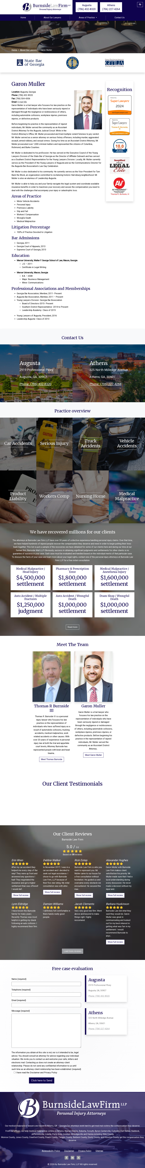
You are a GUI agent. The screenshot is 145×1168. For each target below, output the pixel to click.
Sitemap (99, 1151)
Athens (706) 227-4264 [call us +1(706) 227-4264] (111, 7)
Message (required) (21, 1011)
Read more (72, 627)
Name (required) (19, 979)
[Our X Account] (78, 1159)
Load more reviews (72, 951)
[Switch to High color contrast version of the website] (140, 4)
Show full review (20, 895)
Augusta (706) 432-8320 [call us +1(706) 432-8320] (87, 7)
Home (23, 17)
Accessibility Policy (51, 1151)
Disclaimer (69, 1151)
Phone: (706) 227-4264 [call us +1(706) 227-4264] (105, 384)
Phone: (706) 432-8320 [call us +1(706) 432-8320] (35, 384)
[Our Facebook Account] (66, 1159)
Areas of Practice (88, 17)
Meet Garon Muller (93, 755)
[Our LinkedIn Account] (72, 1159)
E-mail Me (22, 102)
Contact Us (120, 17)
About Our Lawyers (52, 17)
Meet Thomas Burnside (51, 759)
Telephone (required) (21, 989)
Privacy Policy (84, 1151)
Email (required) (19, 1000)
